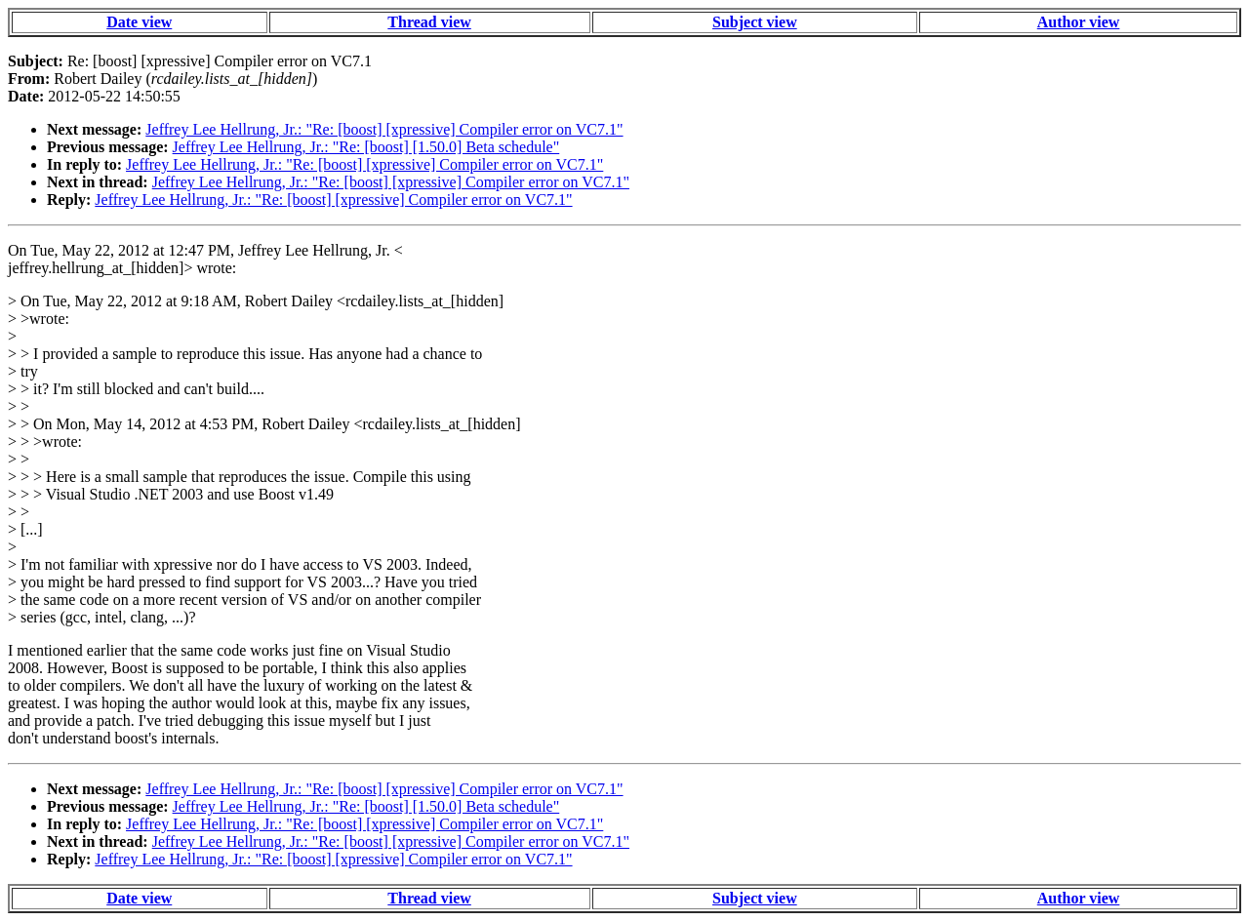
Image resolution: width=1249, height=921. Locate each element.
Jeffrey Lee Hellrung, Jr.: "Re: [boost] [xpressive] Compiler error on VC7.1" (384, 129)
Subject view (754, 22)
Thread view (428, 22)
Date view (139, 22)
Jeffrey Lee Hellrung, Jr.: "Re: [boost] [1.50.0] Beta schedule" (366, 147)
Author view (1078, 22)
